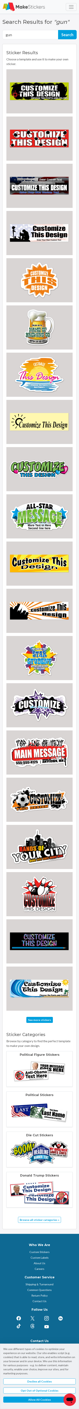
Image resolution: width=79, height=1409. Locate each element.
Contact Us (39, 1301)
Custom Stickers (39, 1252)
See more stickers (39, 1020)
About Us (39, 1263)
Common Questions (39, 1290)
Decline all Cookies (39, 1381)
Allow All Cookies (39, 1399)
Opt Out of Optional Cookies (39, 1390)
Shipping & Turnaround (39, 1284)
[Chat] (70, 1400)
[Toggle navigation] (71, 7)
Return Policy (39, 1295)
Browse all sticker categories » (39, 1219)
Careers (39, 1268)
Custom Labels (40, 1257)
